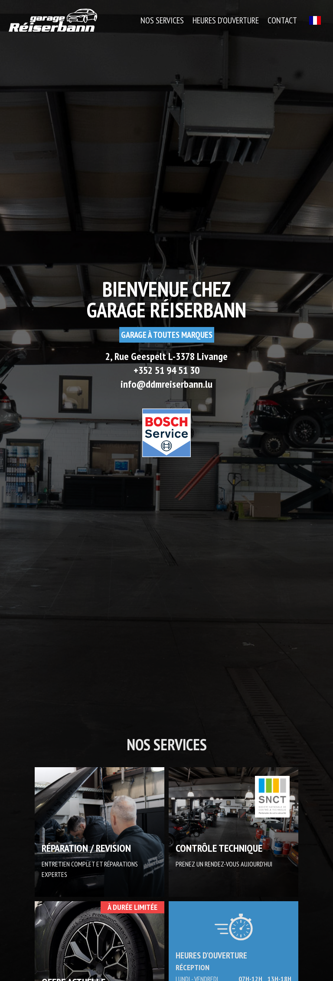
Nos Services (162, 20)
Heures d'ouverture (226, 20)
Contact (282, 20)
